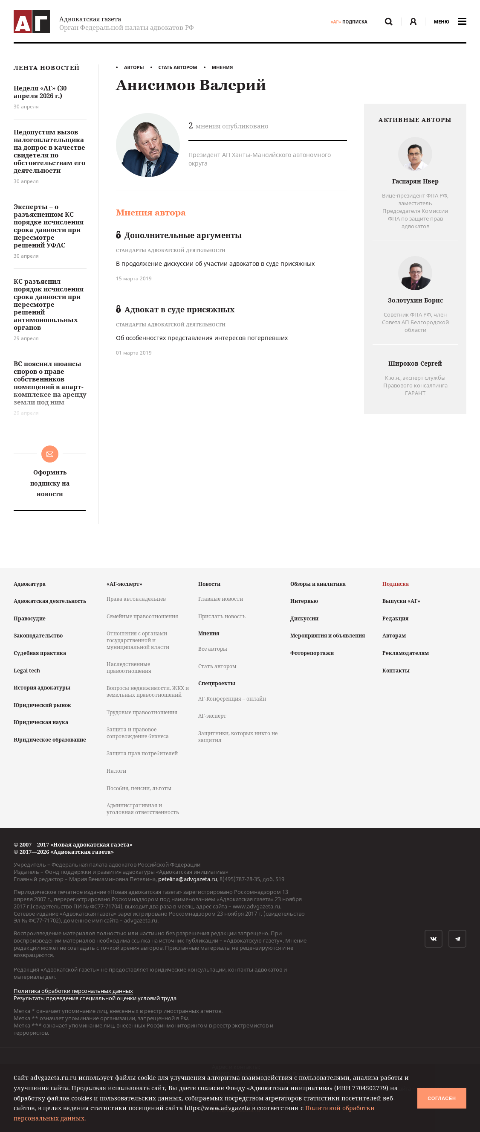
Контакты (396, 670)
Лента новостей (47, 68)
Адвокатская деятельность (50, 601)
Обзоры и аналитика (318, 584)
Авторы (134, 67)
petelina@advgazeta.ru (187, 879)
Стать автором (178, 67)
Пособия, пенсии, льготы (139, 788)
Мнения (222, 67)
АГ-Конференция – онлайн (232, 698)
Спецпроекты (216, 683)
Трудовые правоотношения (142, 712)
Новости (209, 584)
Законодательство (38, 635)
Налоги (116, 770)
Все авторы (212, 648)
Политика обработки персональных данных (73, 991)
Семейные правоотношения (142, 616)
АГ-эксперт (212, 715)
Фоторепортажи (312, 653)
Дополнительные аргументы (179, 235)
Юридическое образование (50, 739)
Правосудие (30, 618)
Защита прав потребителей (142, 753)
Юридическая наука (41, 722)
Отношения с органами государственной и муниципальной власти (138, 640)
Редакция (395, 618)
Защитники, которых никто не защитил (238, 737)
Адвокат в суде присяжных (175, 309)
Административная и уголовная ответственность (143, 809)
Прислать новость (222, 616)
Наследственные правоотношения (129, 668)
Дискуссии (304, 618)
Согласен (442, 1098)
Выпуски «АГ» (401, 601)
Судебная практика (40, 653)
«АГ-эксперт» (124, 584)
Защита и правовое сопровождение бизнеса (138, 733)
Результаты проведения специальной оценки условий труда (95, 998)
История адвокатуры (42, 687)
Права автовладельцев (136, 598)
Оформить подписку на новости (49, 483)
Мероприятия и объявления (327, 635)
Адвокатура (30, 584)
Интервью (304, 601)
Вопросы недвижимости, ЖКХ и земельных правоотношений (148, 691)
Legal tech (27, 670)
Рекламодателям (405, 653)
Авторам (394, 635)
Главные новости (220, 598)
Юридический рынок (42, 705)
